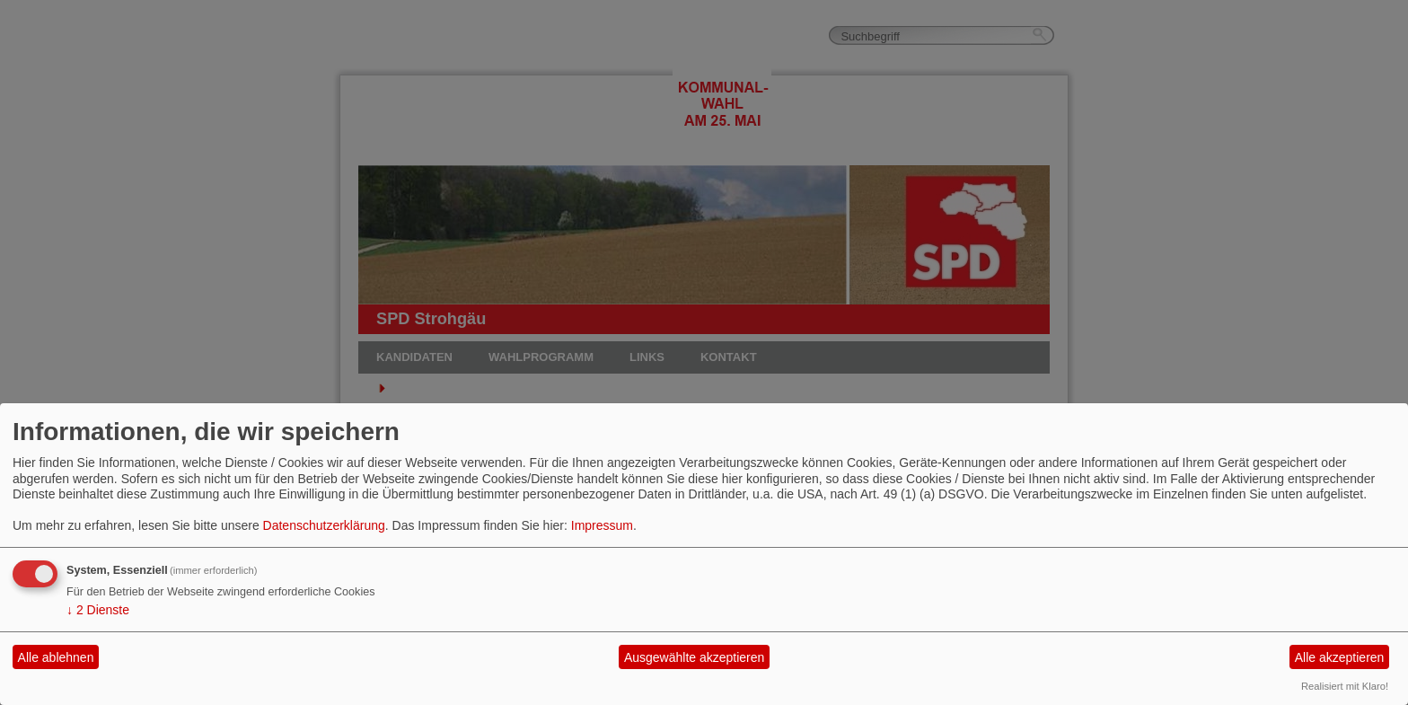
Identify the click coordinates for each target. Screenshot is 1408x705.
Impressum (602, 525)
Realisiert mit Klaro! (1344, 686)
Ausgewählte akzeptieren (694, 657)
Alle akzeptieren (1340, 657)
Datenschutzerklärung (324, 525)
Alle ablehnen (56, 657)
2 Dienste (97, 610)
